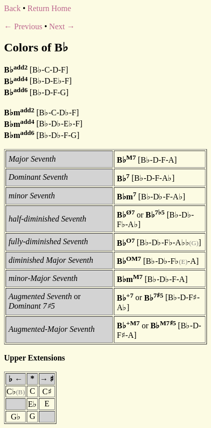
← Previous (23, 26)
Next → (62, 26)
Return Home (49, 8)
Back (12, 8)
